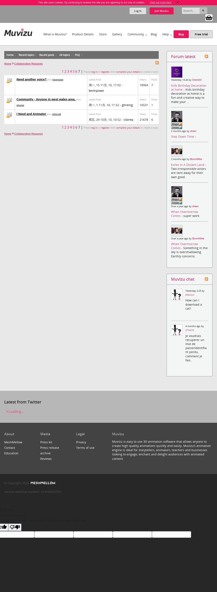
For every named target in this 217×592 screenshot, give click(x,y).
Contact (9, 448)
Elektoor (190, 294)
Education (11, 453)
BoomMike (196, 159)
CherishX (197, 79)
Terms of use (85, 448)
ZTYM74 (189, 330)
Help (165, 34)
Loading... (14, 411)
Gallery (117, 34)
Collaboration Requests (28, 63)
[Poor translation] (14, 527)
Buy (181, 34)
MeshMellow (13, 442)
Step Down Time (183, 136)
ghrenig (20, 105)
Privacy (81, 442)
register (105, 71)
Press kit (46, 442)
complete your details (128, 71)
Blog (154, 34)
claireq (128, 120)
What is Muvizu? (55, 34)
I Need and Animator (32, 114)
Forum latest (183, 56)
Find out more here (160, 2)
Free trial (201, 34)
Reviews (46, 459)
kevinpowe (58, 79)
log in (94, 71)
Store (103, 34)
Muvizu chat (182, 279)
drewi (193, 131)
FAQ (77, 55)
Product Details (83, 34)
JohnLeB (56, 114)
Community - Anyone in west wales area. (46, 99)
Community (136, 34)
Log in (138, 11)
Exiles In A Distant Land (188, 165)
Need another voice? (32, 79)
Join (161, 11)
